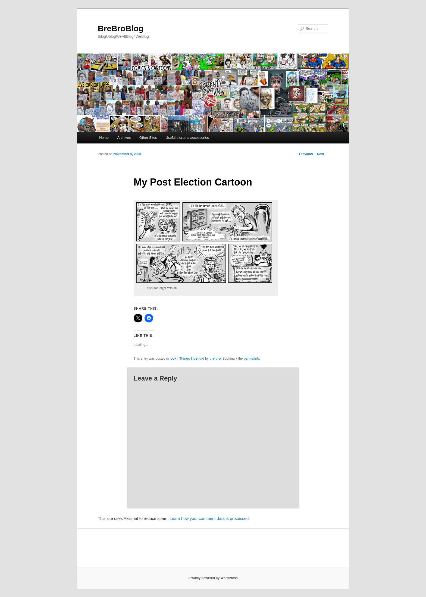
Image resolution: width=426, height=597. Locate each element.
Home (104, 138)
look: (174, 358)
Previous (304, 154)
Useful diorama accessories (187, 138)
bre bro (215, 358)
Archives (124, 138)
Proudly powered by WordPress (212, 578)
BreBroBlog (120, 28)
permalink (251, 358)
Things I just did (191, 358)
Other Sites (148, 138)
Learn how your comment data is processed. (210, 518)
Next (322, 154)
